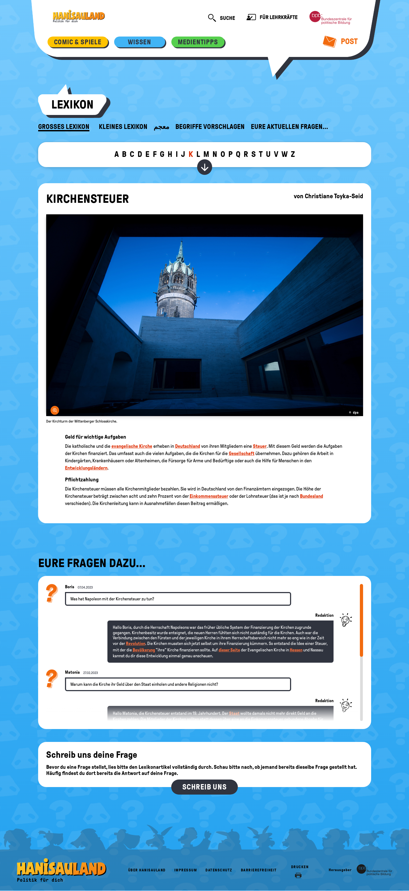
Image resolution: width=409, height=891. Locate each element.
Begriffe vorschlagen (210, 126)
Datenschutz (218, 870)
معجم (161, 126)
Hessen (296, 650)
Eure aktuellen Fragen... (289, 126)
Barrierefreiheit (259, 870)
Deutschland (187, 446)
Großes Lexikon (63, 126)
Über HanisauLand (147, 870)
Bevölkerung (144, 650)
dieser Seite (229, 650)
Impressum (185, 870)
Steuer (260, 446)
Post (340, 41)
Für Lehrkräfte (272, 18)
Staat (234, 713)
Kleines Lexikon (123, 126)
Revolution (135, 643)
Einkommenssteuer (209, 496)
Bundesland (311, 496)
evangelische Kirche (131, 446)
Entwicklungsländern (86, 468)
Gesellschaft (241, 453)
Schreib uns (204, 787)
